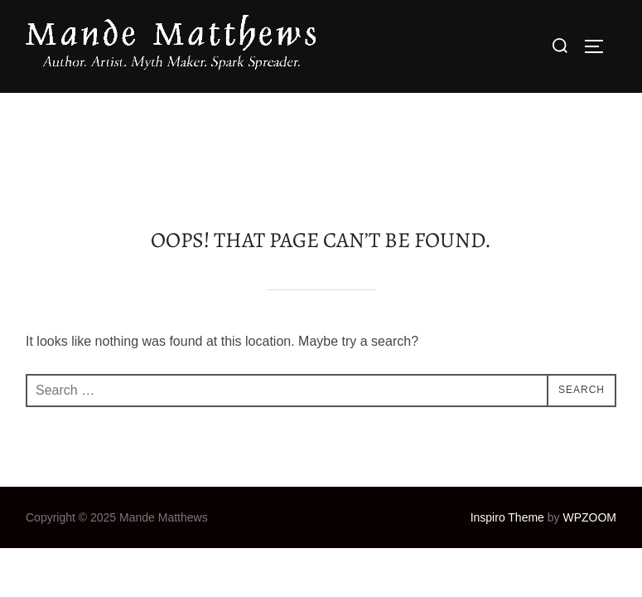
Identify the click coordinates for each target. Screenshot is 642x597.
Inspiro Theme (507, 424)
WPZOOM (589, 424)
